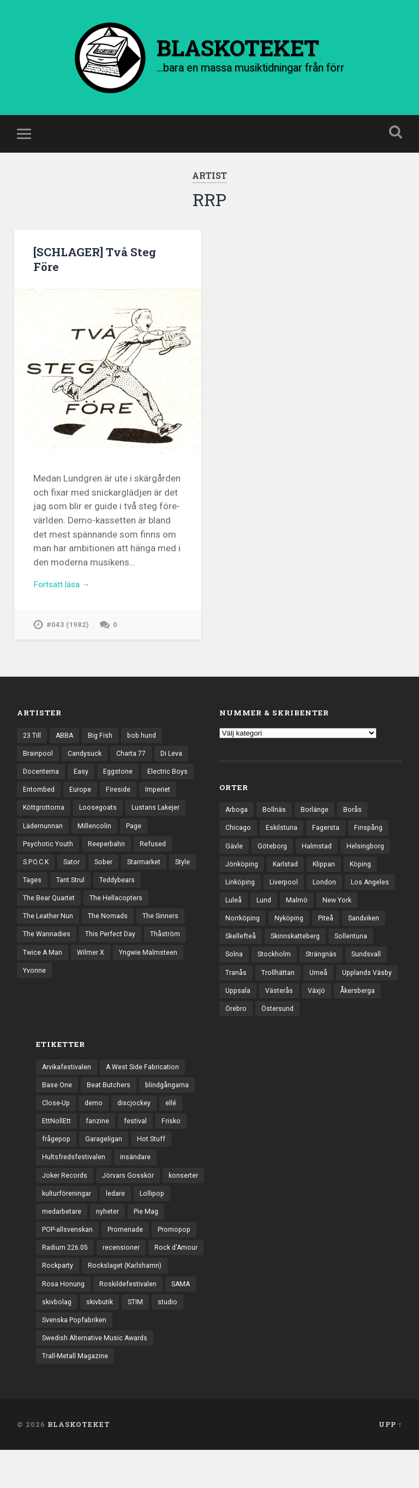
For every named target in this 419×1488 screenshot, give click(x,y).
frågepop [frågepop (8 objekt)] (57, 1166)
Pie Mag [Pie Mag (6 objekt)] (150, 1242)
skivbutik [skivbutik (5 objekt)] (103, 1337)
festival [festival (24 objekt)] (138, 1147)
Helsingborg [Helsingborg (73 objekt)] (370, 861)
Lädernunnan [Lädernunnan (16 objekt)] (109, 844)
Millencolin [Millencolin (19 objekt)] (161, 844)
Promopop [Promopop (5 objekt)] (182, 1261)
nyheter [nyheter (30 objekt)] (111, 1242)
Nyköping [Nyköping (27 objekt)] (339, 937)
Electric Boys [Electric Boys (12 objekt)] (43, 806)
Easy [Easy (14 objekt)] (82, 787)
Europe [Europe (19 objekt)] (138, 806)
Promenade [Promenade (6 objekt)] (130, 1261)
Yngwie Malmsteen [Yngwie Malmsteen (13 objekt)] (97, 995)
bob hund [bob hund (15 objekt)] (145, 749)
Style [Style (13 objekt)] (82, 900)
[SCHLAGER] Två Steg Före (99, 269)
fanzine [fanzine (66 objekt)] (99, 1147)
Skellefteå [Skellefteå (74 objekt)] (289, 956)
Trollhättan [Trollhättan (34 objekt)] (325, 994)
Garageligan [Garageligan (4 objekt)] (106, 1166)
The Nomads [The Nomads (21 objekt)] (43, 957)
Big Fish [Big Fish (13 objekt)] (103, 749)
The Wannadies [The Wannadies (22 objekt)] (155, 957)
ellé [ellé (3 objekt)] (174, 1128)
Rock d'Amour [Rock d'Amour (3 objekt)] (181, 1280)
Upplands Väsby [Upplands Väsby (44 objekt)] (251, 1013)
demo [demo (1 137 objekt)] (96, 1128)
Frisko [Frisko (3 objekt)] (175, 1147)
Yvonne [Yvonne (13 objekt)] (154, 995)
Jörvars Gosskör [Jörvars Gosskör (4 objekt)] (132, 1204)
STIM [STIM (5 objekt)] (141, 1337)
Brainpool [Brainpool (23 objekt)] (38, 768)
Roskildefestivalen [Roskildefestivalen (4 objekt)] (129, 1318)
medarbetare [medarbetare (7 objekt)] (63, 1242)
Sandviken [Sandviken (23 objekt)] (242, 956)
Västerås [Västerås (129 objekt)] (349, 1013)
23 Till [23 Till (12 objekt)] (33, 749)
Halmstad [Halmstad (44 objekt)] (320, 861)
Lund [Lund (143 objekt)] (319, 918)
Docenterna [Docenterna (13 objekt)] (42, 787)
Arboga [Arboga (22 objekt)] (237, 824)
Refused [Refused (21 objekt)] (36, 881)
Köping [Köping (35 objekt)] (367, 880)
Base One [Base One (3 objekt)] (57, 1109)
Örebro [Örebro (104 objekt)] (323, 1031)
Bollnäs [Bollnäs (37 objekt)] (276, 824)
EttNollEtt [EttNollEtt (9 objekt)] (57, 1147)
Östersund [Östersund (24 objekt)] (367, 1031)
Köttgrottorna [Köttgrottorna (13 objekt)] (87, 825)
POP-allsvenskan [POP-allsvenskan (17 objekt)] (69, 1261)
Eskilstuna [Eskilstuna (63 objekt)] (283, 843)
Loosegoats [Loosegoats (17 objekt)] (144, 825)
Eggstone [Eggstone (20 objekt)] (120, 787)
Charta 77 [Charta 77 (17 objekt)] (135, 768)
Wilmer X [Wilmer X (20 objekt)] (37, 995)
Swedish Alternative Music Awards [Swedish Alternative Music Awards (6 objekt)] (98, 1374)
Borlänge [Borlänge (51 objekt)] (317, 824)
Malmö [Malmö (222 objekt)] (353, 918)
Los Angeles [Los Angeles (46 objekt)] (245, 918)
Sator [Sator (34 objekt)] (117, 881)
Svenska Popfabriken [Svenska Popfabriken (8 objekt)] (76, 1355)
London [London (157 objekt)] (329, 899)
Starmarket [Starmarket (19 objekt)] (41, 900)
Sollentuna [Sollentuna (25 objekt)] (242, 975)
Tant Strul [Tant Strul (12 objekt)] (154, 900)
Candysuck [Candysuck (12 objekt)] (86, 768)
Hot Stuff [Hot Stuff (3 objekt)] (156, 1166)
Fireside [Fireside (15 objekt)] (177, 806)
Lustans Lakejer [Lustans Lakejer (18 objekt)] (48, 844)
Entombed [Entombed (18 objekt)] (95, 806)
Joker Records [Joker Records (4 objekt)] (66, 1204)
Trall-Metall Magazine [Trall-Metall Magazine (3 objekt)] (76, 1393)
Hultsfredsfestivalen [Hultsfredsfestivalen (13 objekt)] (75, 1185)
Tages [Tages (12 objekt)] (114, 900)
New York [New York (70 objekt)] (241, 937)
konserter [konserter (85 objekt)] (190, 1204)
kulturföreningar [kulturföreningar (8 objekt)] (68, 1223)
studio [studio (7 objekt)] (174, 1337)
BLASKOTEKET (78, 1462)
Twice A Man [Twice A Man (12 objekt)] (157, 976)
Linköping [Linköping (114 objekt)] (241, 899)
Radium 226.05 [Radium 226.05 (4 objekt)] (66, 1280)
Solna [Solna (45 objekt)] (283, 975)
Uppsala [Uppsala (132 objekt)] (306, 1013)
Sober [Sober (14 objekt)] (150, 881)
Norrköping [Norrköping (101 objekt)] (290, 937)
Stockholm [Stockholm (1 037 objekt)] (324, 975)
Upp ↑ (390, 1462)
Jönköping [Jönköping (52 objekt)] (242, 880)
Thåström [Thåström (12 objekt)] (107, 976)
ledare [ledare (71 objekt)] (119, 1223)
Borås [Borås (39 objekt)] (356, 824)
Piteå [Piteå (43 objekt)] (377, 937)
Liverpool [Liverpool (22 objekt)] (287, 899)
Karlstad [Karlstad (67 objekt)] (288, 880)
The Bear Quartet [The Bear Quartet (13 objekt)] (103, 919)
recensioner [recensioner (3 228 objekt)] (125, 1280)
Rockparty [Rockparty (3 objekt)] (58, 1298)
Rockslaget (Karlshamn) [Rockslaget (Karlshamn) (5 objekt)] (128, 1298)
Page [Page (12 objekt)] (31, 863)
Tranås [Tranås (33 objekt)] (282, 994)
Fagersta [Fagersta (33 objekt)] (328, 843)
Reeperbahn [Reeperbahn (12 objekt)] (142, 863)
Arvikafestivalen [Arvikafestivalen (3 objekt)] (68, 1091)
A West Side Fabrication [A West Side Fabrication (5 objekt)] (148, 1091)
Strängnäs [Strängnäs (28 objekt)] (373, 975)
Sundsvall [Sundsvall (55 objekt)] (240, 994)
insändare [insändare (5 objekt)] (138, 1185)
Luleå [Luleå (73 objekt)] (288, 918)
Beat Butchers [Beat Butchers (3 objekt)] (110, 1109)
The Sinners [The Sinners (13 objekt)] (97, 957)
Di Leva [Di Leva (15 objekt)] (177, 768)
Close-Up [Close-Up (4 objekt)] (57, 1128)
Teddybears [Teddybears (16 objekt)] (42, 919)
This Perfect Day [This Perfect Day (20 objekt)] (49, 976)
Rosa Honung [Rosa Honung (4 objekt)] (63, 1318)
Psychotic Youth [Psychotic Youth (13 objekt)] (81, 863)
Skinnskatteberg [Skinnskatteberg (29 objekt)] (347, 956)
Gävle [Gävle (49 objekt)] (234, 861)
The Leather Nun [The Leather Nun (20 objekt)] (119, 938)
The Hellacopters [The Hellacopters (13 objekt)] (50, 938)
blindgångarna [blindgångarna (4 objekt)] (170, 1109)
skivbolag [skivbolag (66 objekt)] (58, 1337)
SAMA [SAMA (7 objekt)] (184, 1318)
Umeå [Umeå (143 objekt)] (366, 994)
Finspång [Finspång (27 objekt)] (372, 843)
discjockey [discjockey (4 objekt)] (137, 1128)
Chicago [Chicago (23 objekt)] (238, 843)
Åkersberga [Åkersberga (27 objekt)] (278, 1031)
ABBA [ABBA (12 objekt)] (66, 749)
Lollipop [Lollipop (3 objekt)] (157, 1223)
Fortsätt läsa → (65, 596)
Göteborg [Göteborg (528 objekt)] (274, 861)
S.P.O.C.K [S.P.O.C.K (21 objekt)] (78, 881)
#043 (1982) (68, 638)
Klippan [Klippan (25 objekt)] (329, 880)
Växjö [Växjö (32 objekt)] (234, 1031)
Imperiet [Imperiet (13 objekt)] (36, 825)
